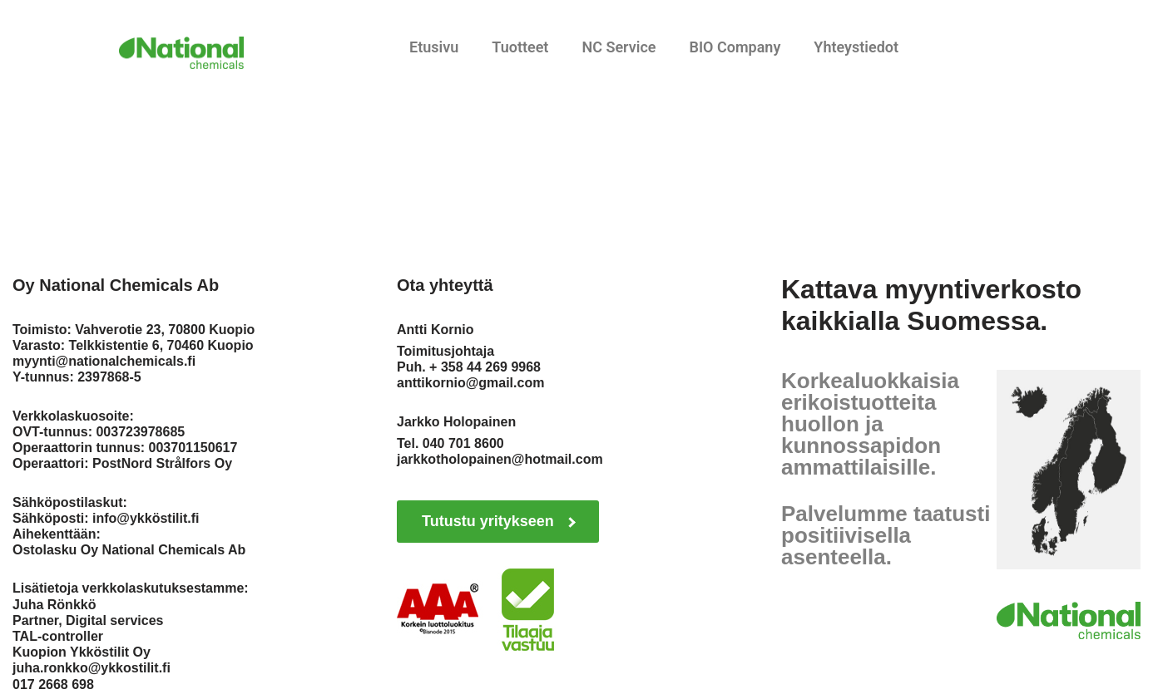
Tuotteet (520, 47)
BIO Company (734, 47)
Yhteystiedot (856, 47)
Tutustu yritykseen (499, 521)
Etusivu (433, 47)
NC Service (618, 47)
